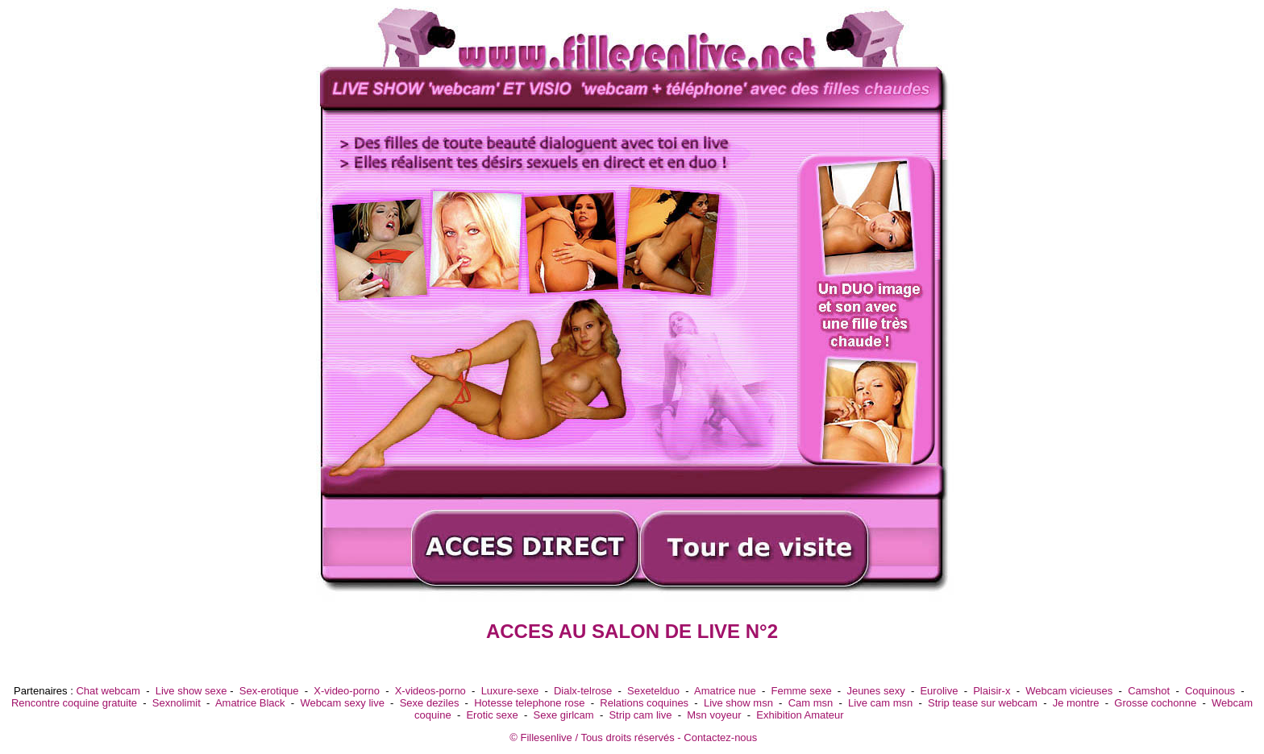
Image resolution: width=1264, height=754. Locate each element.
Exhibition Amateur (799, 715)
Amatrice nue (725, 691)
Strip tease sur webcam (982, 703)
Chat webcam (107, 691)
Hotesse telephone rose (529, 703)
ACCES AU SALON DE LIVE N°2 (632, 631)
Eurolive (939, 691)
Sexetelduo (653, 691)
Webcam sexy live (342, 703)
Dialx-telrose (583, 691)
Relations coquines (644, 703)
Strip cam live (640, 715)
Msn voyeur (714, 715)
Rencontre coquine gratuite (74, 703)
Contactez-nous (720, 737)
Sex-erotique (269, 691)
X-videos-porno (430, 691)
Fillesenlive (546, 737)
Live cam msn (880, 703)
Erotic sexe (492, 715)
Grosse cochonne (1155, 703)
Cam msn (811, 703)
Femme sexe (801, 691)
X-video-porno (347, 691)
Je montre (1076, 703)
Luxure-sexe (510, 691)
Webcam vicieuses (1068, 691)
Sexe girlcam (564, 715)
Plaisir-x (991, 691)
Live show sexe (191, 691)
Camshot (1149, 691)
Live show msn (738, 703)
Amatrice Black (250, 703)
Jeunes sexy (875, 691)
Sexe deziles (429, 703)
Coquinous (1210, 691)
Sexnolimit (176, 703)
